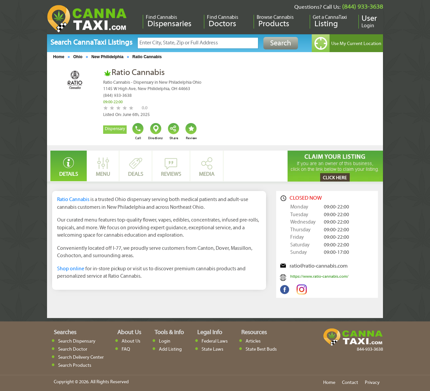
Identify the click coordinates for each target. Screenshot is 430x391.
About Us (131, 341)
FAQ (126, 349)
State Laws (212, 349)
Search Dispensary (76, 341)
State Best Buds (261, 349)
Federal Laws (215, 341)
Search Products (74, 365)
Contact (350, 382)
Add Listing (170, 349)
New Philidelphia (107, 56)
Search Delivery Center (81, 357)
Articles (253, 341)
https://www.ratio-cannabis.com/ (319, 277)
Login (164, 341)
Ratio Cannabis (147, 56)
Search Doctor (72, 349)
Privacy (372, 382)
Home (58, 56)
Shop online (70, 269)
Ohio (77, 56)
